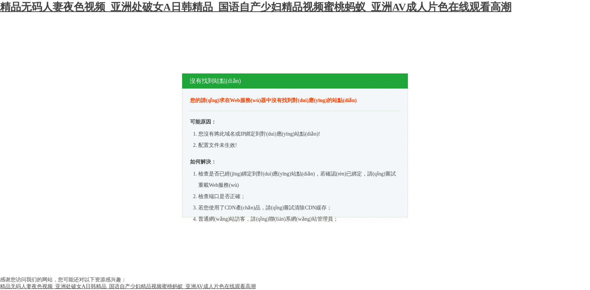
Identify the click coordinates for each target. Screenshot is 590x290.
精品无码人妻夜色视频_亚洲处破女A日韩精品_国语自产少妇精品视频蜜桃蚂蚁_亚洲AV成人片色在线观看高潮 (255, 7)
